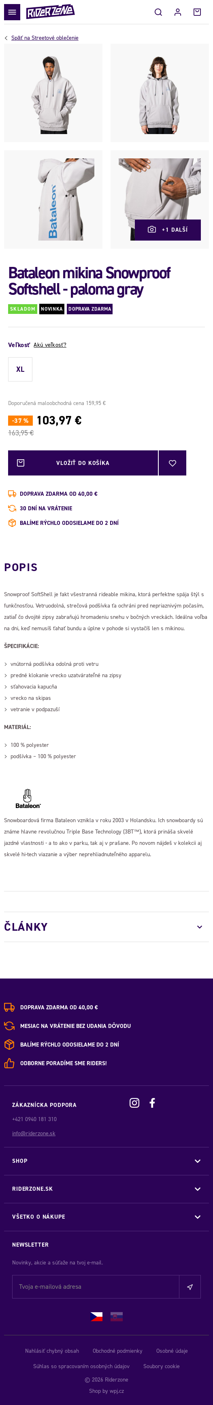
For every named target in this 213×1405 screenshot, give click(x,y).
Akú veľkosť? (50, 345)
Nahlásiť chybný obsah (52, 1351)
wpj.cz (117, 1391)
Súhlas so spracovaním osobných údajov (81, 1366)
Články (26, 926)
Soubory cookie (161, 1366)
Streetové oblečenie (45, 38)
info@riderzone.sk (33, 1133)
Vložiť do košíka (83, 462)
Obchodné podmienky (118, 1351)
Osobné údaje (172, 1351)
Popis (21, 567)
